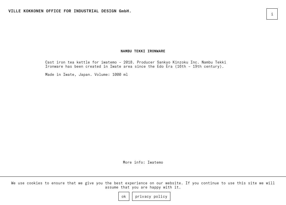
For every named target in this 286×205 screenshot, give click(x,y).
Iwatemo (155, 162)
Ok (123, 196)
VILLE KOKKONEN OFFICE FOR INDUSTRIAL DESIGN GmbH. (70, 10)
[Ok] (279, 191)
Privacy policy (151, 196)
